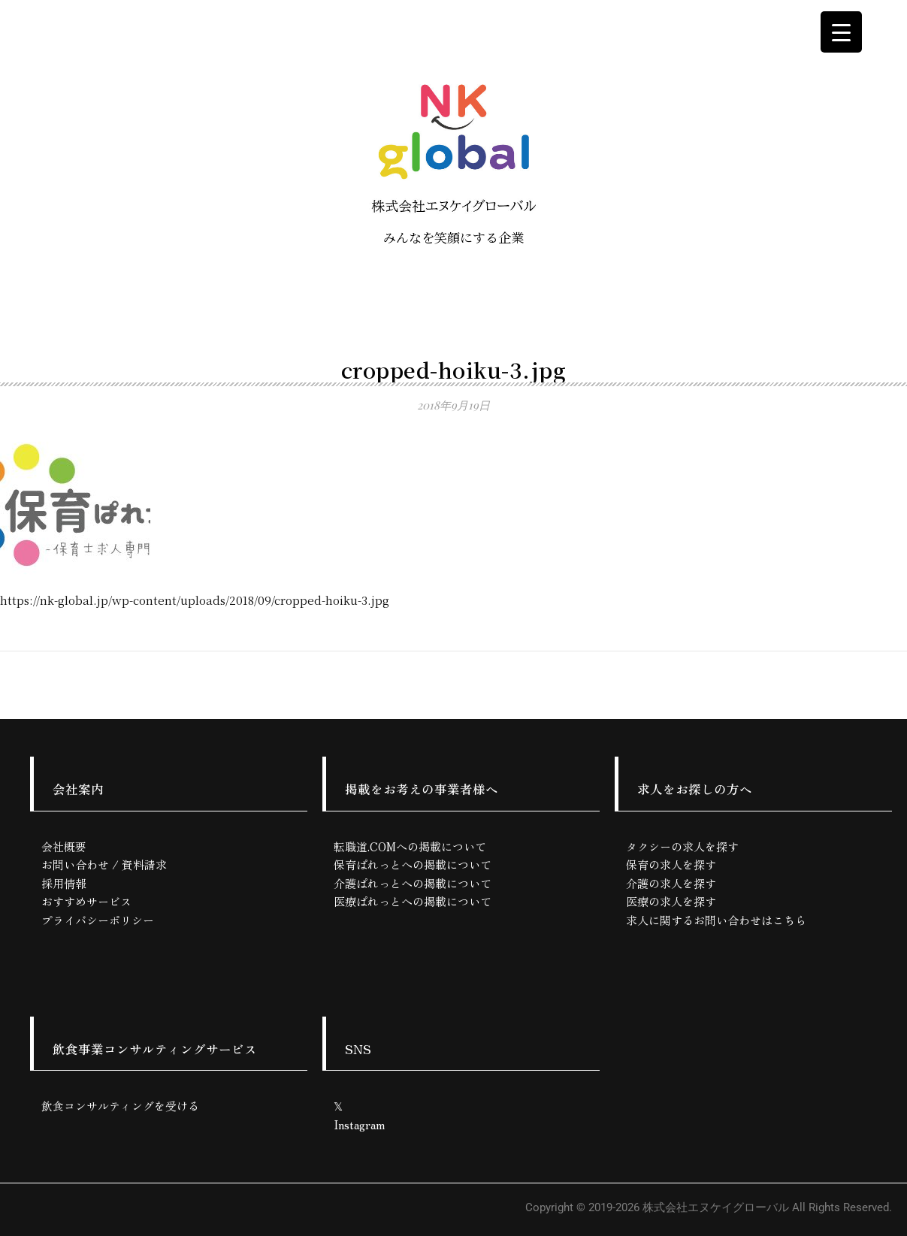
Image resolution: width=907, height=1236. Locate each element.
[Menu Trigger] (841, 32)
